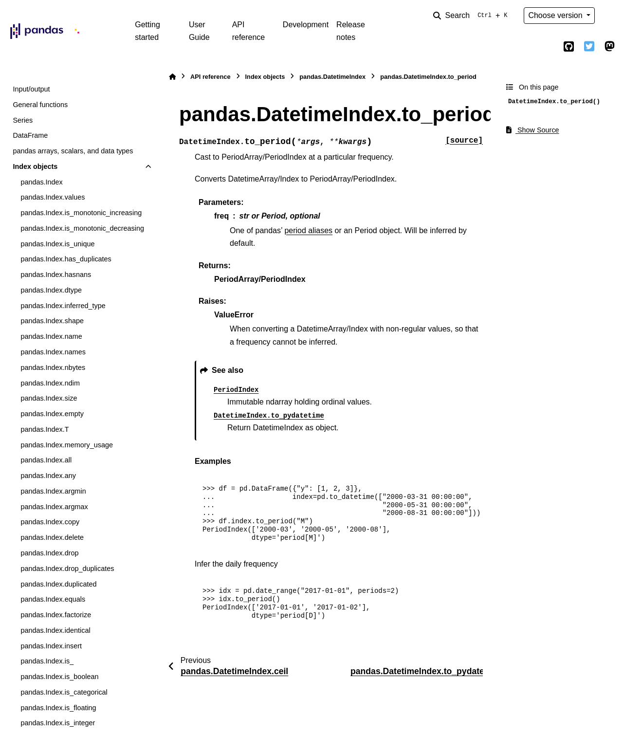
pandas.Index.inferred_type (62, 306)
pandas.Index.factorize (55, 615)
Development (306, 24)
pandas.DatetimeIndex (332, 76)
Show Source (532, 130)
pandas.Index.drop (49, 553)
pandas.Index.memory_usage (66, 445)
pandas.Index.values (52, 197)
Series (23, 120)
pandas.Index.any (48, 475)
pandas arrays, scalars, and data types (73, 151)
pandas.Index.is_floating (58, 708)
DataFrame (30, 135)
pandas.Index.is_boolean (59, 676)
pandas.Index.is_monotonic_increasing (81, 213)
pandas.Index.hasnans (55, 274)
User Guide (199, 30)
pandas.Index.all (46, 460)
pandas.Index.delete (52, 537)
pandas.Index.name (51, 336)
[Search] (472, 15)
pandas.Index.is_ (46, 661)
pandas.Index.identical (55, 630)
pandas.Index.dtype (51, 290)
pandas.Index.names (53, 352)
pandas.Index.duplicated (58, 584)
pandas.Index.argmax (54, 507)
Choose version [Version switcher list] (556, 15)
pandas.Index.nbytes (52, 367)
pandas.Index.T (44, 429)
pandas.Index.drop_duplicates (67, 568)
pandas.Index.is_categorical (63, 692)
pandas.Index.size (48, 398)
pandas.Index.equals (52, 599)
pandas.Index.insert (51, 646)
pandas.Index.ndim (50, 383)
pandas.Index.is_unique (57, 244)
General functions (40, 105)
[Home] (172, 77)
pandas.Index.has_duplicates (65, 259)
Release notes (350, 30)
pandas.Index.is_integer (57, 723)
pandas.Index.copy (49, 522)
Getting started (147, 30)
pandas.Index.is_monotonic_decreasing (82, 228)
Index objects (35, 166)
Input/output (31, 89)
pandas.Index (41, 182)
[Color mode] (609, 15)
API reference (248, 30)
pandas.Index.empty (52, 414)
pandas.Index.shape (52, 321)
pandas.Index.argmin (53, 491)
